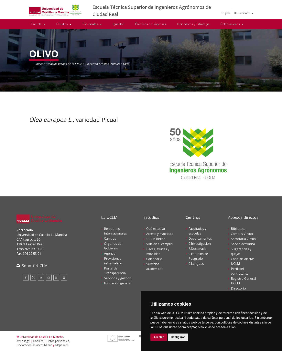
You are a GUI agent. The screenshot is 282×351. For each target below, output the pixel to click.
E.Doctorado (198, 249)
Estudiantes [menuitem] (91, 24)
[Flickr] (64, 277)
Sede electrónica (243, 244)
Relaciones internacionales (115, 231)
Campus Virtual (242, 234)
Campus (110, 238)
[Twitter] (33, 277)
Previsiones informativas (113, 260)
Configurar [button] (178, 337)
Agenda (109, 253)
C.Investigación (200, 243)
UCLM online (155, 239)
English (226, 13)
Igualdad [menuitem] (118, 24)
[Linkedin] (41, 277)
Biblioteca (238, 228)
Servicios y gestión (117, 278)
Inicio (38, 64)
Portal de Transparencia (115, 270)
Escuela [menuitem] (36, 24)
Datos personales (58, 341)
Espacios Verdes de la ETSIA (64, 64)
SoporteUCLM (35, 265)
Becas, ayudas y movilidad (157, 251)
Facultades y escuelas (197, 231)
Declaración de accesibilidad (34, 345)
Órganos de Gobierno (112, 245)
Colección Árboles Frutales (102, 64)
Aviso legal (23, 341)
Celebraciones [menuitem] (231, 24)
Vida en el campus (159, 244)
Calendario (154, 259)
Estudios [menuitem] (62, 24)
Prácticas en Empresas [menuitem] (150, 24)
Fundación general (117, 283)
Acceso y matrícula (159, 234)
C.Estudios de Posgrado (198, 256)
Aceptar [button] (159, 337)
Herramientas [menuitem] (242, 13)
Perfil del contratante (239, 271)
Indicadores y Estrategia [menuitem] (193, 24)
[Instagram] (49, 277)
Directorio (238, 288)
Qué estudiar (155, 228)
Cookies (38, 341)
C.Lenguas (196, 263)
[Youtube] (56, 277)
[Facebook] (26, 277)
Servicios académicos (154, 266)
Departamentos (200, 238)
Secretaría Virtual (243, 239)
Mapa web (62, 345)
